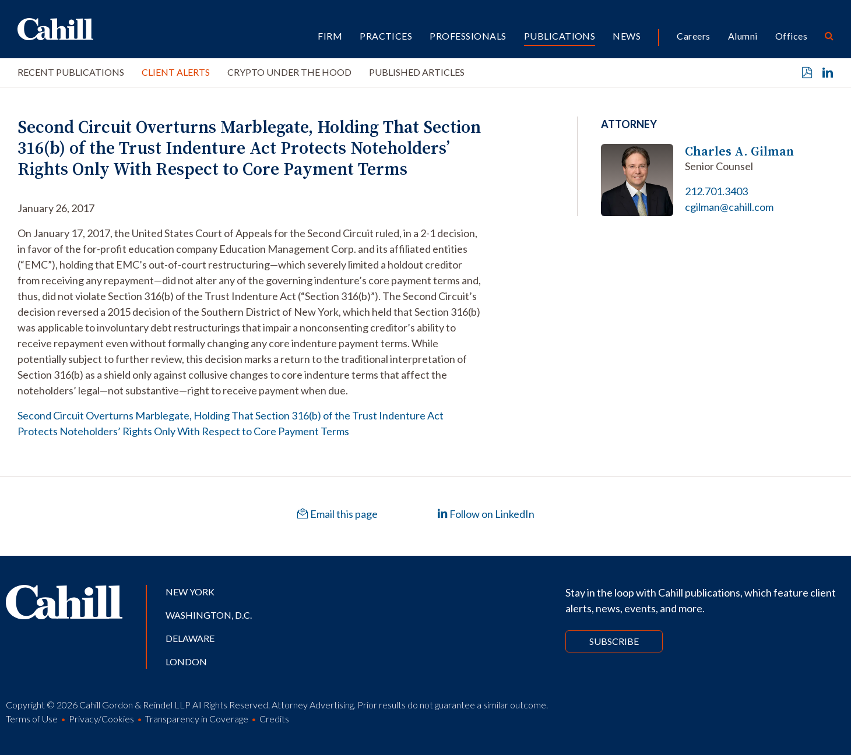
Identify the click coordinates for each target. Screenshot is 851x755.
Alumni (743, 35)
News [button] (627, 35)
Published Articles (417, 71)
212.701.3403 (716, 191)
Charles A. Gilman (739, 151)
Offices (791, 35)
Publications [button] (560, 35)
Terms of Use (32, 718)
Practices (386, 35)
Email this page (337, 513)
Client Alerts (176, 71)
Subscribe (614, 641)
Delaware (190, 638)
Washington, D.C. (209, 614)
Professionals (468, 35)
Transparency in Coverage (196, 718)
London (186, 661)
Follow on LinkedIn (485, 513)
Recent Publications (70, 71)
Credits (274, 718)
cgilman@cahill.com (729, 206)
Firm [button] (330, 35)
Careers (693, 35)
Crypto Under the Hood (289, 71)
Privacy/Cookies (101, 718)
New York (190, 591)
